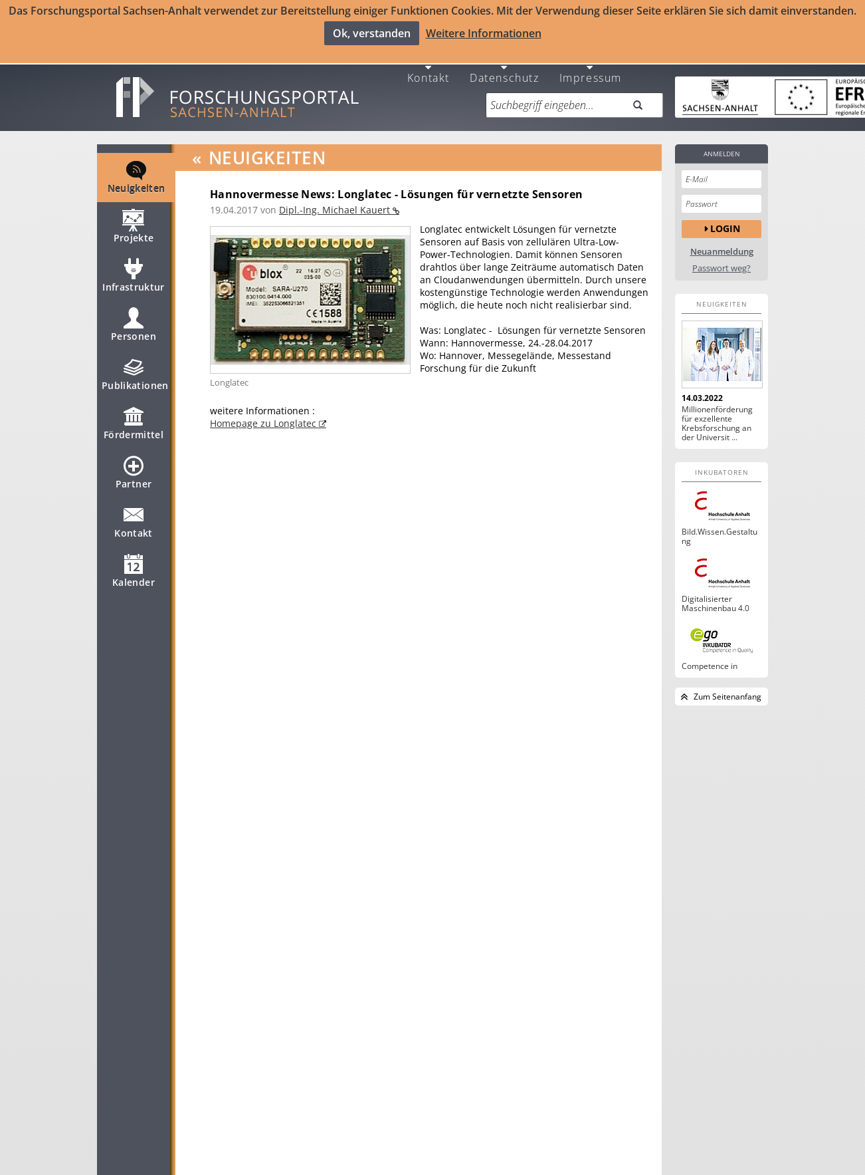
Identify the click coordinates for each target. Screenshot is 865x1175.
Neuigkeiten (136, 177)
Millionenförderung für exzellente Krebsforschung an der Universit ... (717, 417)
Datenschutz (504, 71)
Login (725, 223)
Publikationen (135, 374)
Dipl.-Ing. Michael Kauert (336, 203)
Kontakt (428, 71)
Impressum (590, 71)
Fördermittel (133, 423)
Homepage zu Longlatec (264, 417)
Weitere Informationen (483, 33)
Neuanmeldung (721, 246)
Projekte (134, 226)
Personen (133, 324)
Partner (133, 472)
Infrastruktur (133, 275)
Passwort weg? (721, 262)
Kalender (133, 571)
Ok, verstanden (372, 33)
